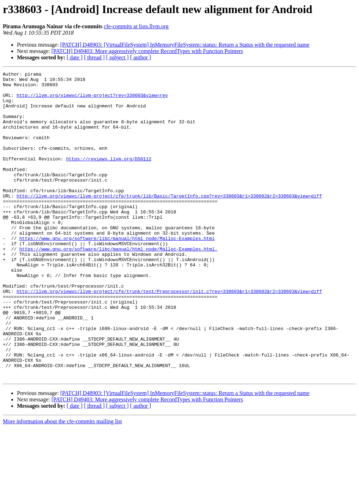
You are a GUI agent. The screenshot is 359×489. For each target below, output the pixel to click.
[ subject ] (117, 57)
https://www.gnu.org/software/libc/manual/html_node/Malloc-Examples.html (117, 272)
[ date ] (75, 57)
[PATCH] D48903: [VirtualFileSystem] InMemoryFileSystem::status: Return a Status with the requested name (185, 45)
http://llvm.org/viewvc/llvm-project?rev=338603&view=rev (92, 100)
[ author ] (140, 57)
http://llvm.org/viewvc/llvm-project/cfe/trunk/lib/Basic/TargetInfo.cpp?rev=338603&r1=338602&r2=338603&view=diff (169, 221)
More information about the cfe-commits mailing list (62, 483)
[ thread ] (94, 57)
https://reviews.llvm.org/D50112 (108, 176)
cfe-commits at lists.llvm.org (136, 26)
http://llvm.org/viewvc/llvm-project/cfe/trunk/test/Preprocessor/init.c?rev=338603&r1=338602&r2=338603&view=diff (169, 335)
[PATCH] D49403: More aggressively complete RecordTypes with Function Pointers (147, 51)
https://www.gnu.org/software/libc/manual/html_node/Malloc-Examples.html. (118, 285)
